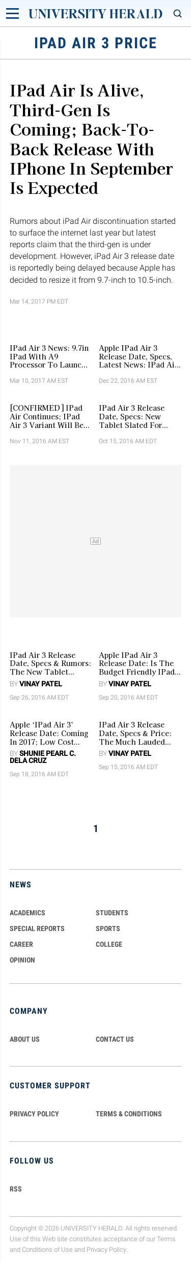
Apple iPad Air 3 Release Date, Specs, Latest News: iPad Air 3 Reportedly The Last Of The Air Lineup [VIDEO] (139, 356)
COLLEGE (109, 944)
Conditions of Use (47, 1249)
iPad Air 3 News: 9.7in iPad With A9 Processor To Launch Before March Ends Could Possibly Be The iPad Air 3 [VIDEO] (51, 356)
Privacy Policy (106, 1249)
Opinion (22, 960)
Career (21, 944)
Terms (166, 1239)
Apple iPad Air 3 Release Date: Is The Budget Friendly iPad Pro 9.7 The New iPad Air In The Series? (138, 663)
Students (112, 913)
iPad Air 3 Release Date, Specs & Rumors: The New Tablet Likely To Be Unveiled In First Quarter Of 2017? (50, 663)
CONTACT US (115, 1039)
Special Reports (37, 928)
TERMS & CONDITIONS (129, 1114)
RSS (16, 1189)
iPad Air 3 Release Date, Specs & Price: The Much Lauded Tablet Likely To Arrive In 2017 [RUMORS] (135, 733)
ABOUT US (25, 1039)
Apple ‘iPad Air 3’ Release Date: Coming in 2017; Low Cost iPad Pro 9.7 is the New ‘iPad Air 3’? (49, 733)
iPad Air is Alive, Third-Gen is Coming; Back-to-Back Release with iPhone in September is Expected (91, 138)
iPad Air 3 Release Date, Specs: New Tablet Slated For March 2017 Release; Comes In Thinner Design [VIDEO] (135, 416)
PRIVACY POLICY (34, 1114)
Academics (27, 913)
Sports (108, 928)
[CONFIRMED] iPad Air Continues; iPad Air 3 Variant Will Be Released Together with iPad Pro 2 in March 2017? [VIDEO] (50, 416)
